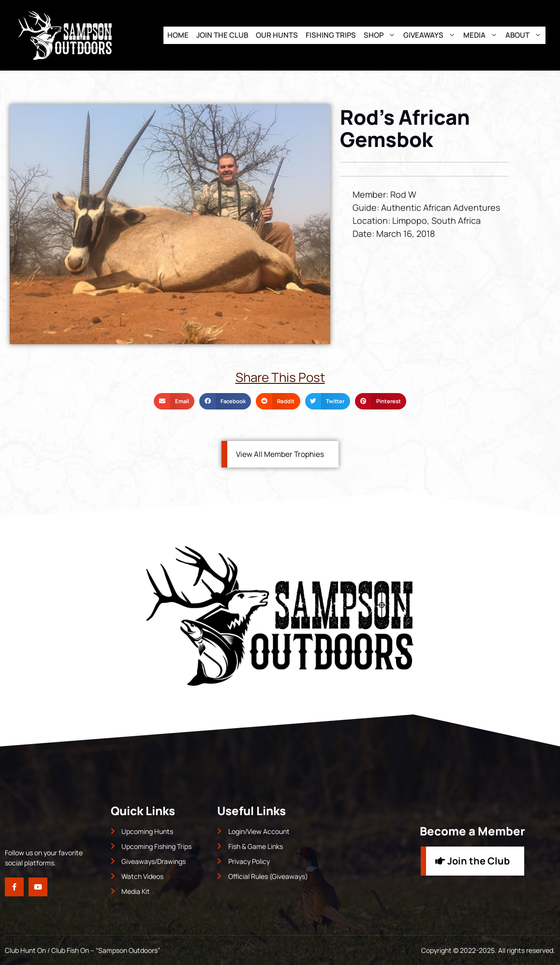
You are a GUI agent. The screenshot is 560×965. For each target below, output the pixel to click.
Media (482, 35)
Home (178, 35)
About (525, 35)
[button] (174, 401)
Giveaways (431, 35)
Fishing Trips (331, 35)
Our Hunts (277, 35)
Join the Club (222, 35)
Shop (381, 35)
